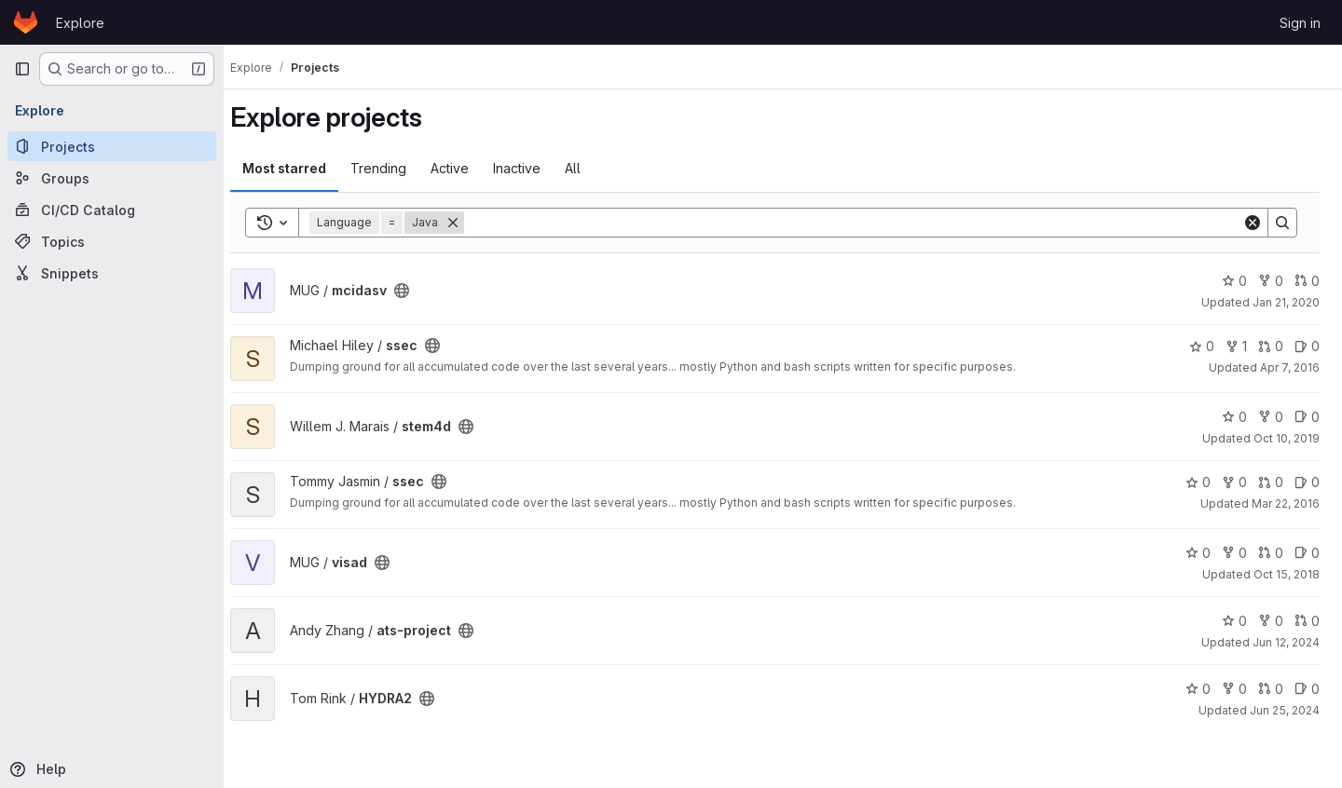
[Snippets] (111, 273)
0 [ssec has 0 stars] (1201, 346)
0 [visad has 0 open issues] (1307, 553)
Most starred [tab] (300, 168)
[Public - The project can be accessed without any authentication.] (417, 290)
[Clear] (1252, 222)
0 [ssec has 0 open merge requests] (1270, 346)
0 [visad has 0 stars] (1198, 553)
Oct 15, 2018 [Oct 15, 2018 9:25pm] (1286, 574)
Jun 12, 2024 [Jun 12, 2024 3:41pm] (1286, 642)
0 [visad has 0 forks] (1234, 553)
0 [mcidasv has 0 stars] (1234, 281)
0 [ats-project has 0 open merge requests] (1307, 621)
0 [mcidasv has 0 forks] (1270, 281)
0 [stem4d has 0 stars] (1234, 417)
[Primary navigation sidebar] (22, 69)
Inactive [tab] (532, 168)
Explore (80, 23)
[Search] (861, 222)
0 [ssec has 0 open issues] (1307, 346)
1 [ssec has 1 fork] (1236, 346)
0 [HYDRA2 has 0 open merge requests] (1270, 689)
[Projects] (111, 146)
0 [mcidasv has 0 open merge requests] (1307, 281)
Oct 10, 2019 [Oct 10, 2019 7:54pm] (1286, 438)
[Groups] (111, 178)
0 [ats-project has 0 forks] (1270, 621)
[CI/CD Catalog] (111, 209)
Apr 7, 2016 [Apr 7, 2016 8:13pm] (1290, 367)
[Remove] (469, 222)
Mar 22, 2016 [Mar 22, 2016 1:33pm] (1286, 503)
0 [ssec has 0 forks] (1234, 482)
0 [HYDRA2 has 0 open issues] (1307, 689)
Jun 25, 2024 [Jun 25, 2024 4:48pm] (1285, 710)
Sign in (1300, 23)
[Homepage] (25, 22)
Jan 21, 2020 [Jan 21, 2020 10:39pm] (1286, 302)
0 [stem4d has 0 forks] (1270, 417)
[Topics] (111, 241)
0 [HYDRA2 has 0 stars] (1198, 689)
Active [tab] (465, 168)
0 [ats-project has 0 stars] (1234, 621)
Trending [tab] (394, 168)
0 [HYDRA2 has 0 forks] (1234, 689)
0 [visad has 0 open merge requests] (1270, 553)
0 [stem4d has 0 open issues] (1307, 417)
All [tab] (588, 168)
